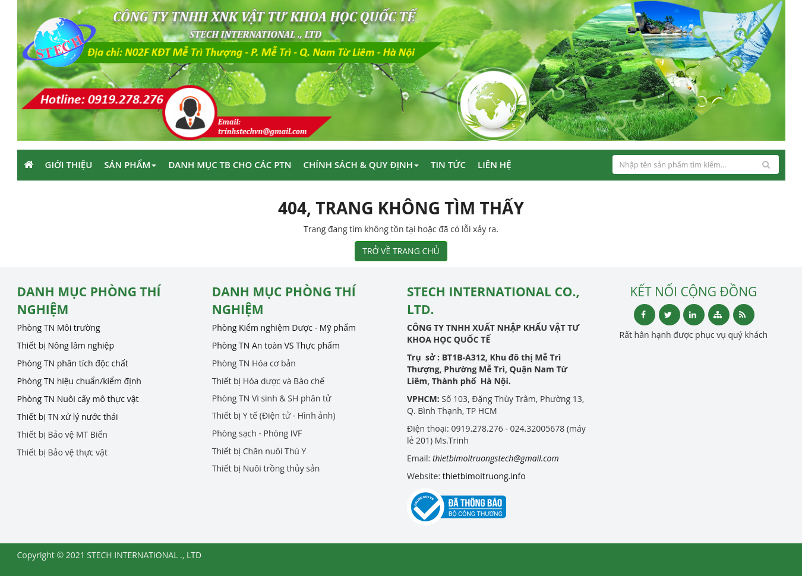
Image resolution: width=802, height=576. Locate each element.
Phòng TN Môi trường (58, 327)
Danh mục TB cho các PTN (229, 164)
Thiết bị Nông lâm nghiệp (66, 345)
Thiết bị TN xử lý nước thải (67, 416)
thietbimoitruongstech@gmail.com (495, 458)
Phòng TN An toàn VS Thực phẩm (276, 345)
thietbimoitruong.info (484, 476)
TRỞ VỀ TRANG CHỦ (401, 251)
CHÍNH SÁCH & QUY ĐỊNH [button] (361, 164)
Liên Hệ (494, 164)
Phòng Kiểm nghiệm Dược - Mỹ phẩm (284, 327)
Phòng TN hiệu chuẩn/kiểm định (79, 381)
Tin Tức (448, 164)
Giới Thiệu (69, 164)
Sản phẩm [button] (130, 164)
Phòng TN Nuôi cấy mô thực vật (78, 398)
